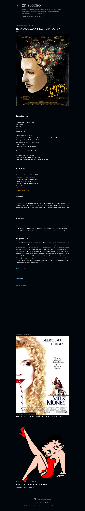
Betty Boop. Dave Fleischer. (32, 484)
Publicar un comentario (28, 487)
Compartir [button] (19, 276)
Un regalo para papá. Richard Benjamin (39, 416)
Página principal (27, 16)
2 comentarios (26, 420)
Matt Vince (47, 502)
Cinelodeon (32, 5)
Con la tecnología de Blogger (42, 499)
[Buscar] (68, 5)
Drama (21, 278)
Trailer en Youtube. (21, 269)
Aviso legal (38, 16)
